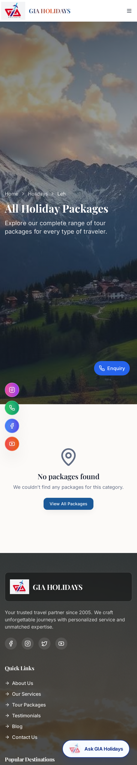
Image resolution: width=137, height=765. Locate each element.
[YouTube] (12, 444)
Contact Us (21, 737)
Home (11, 194)
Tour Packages (25, 705)
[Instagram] (12, 390)
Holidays (38, 194)
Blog (14, 726)
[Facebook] (12, 426)
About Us (19, 683)
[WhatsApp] (12, 408)
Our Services (23, 694)
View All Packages (68, 503)
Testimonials (23, 716)
